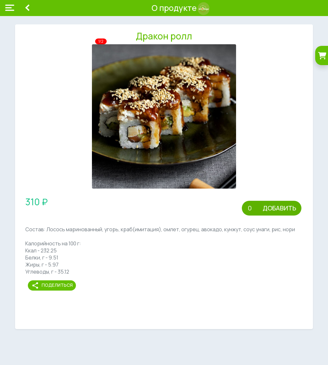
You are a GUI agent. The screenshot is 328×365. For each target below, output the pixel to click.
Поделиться (52, 285)
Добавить (279, 208)
